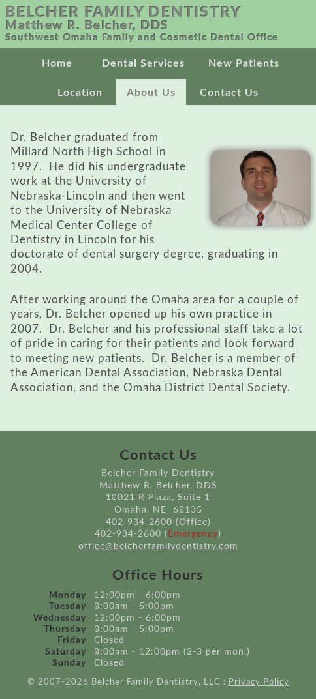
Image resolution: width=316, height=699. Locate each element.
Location (80, 92)
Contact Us (229, 92)
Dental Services (143, 63)
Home (57, 63)
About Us (151, 92)
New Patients (243, 63)
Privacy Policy (259, 682)
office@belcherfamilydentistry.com (158, 546)
